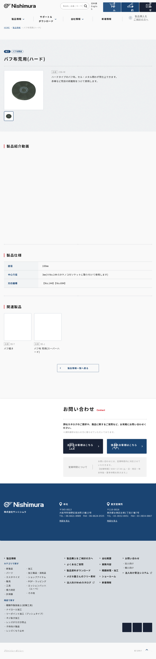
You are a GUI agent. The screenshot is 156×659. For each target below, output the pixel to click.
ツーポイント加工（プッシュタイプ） (25, 614)
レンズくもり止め (15, 631)
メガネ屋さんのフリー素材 (81, 576)
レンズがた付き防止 (16, 622)
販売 (8, 581)
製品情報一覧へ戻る (73, 368)
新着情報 (107, 17)
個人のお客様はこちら (133, 446)
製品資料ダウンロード (79, 570)
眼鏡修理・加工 (110, 570)
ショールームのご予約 (130, 8)
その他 (31, 593)
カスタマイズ (13, 577)
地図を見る (65, 521)
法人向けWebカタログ (80, 582)
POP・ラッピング (37, 581)
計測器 (9, 594)
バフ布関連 (26, 51)
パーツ (9, 573)
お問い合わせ (147, 8)
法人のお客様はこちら (89, 446)
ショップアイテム (37, 577)
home (7, 27)
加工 (10, 51)
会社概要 (106, 558)
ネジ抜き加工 (13, 618)
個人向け (129, 568)
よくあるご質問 (75, 564)
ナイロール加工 (14, 609)
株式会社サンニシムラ (24, 508)
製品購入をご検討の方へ (137, 17)
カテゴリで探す (11, 563)
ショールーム (109, 576)
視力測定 (10, 590)
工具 (8, 586)
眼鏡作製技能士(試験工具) (19, 605)
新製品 (9, 569)
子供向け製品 (13, 626)
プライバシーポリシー (14, 651)
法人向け (129, 563)
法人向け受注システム (112, 8)
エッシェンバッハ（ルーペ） (37, 587)
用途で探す (9, 600)
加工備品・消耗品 (37, 573)
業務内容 (106, 564)
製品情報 (17, 27)
